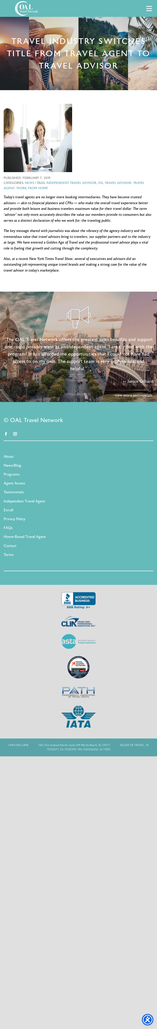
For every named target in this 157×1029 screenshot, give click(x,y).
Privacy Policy (14, 519)
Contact (10, 546)
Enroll (8, 510)
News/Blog (12, 465)
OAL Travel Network (26, 8)
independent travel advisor (71, 183)
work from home (32, 188)
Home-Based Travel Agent (25, 537)
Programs (12, 474)
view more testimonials (133, 395)
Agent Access (14, 483)
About (9, 456)
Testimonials (14, 492)
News (29, 183)
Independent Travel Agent (24, 501)
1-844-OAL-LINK (18, 745)
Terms (9, 555)
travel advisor (118, 183)
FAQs (8, 528)
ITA (100, 183)
